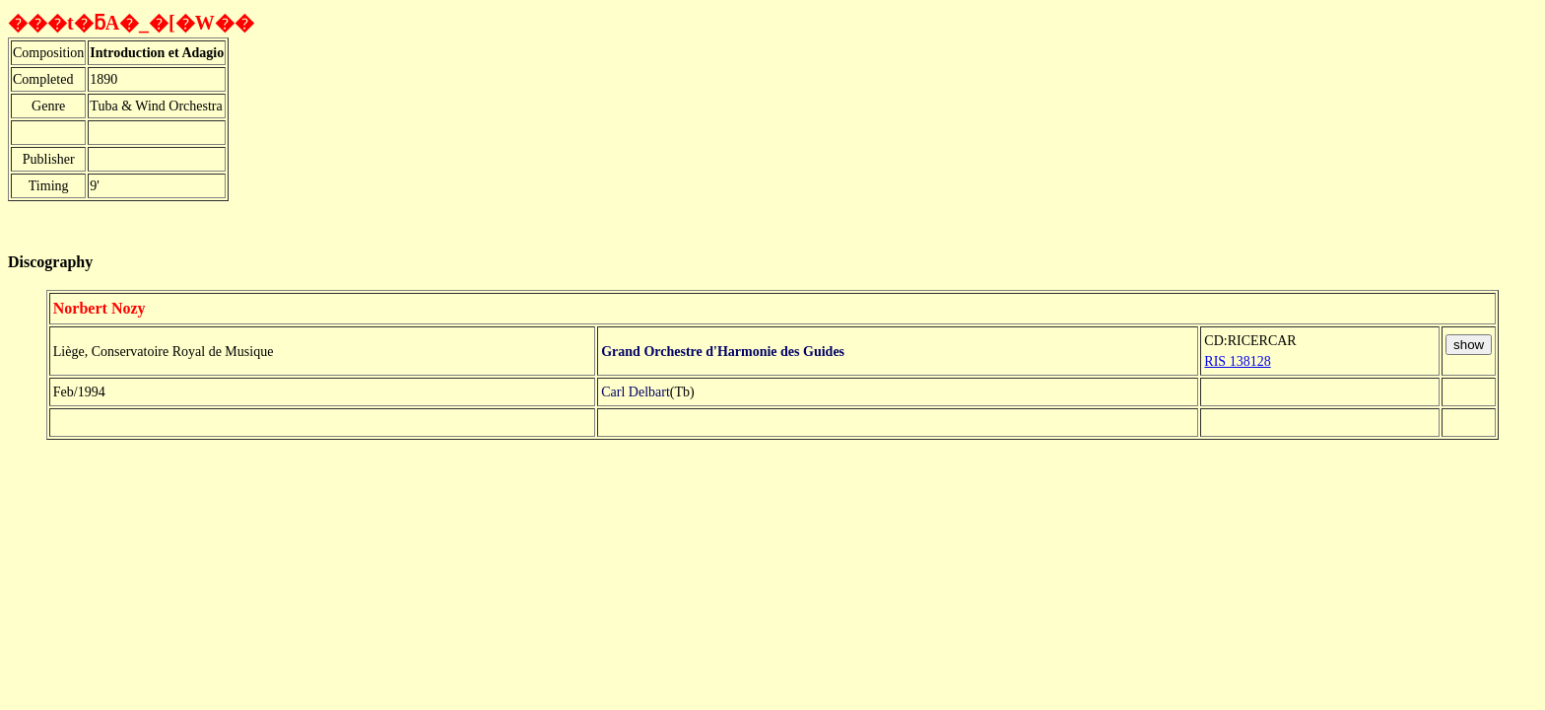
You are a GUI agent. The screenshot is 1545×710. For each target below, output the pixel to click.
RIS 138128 (1237, 361)
